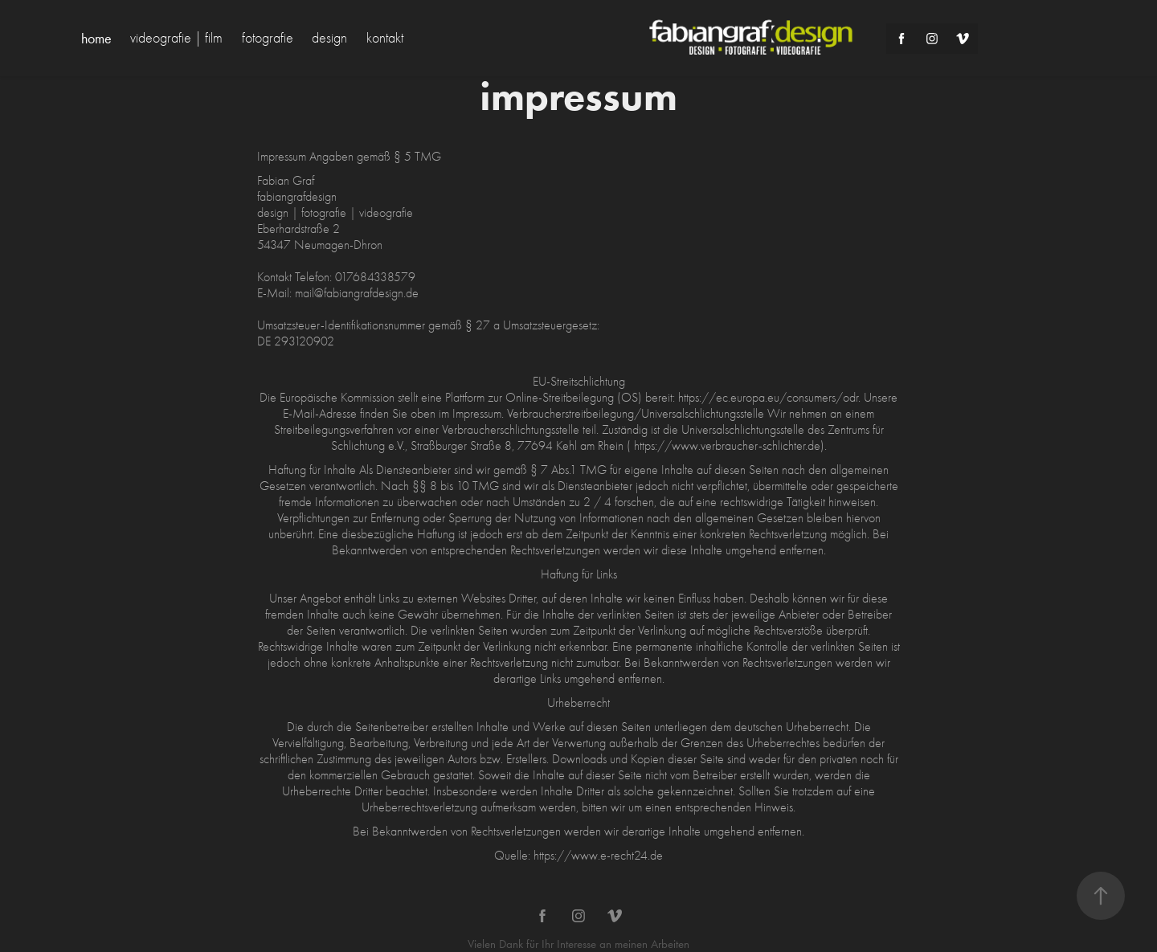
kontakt (384, 38)
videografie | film (176, 38)
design (329, 38)
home (96, 38)
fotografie (267, 38)
